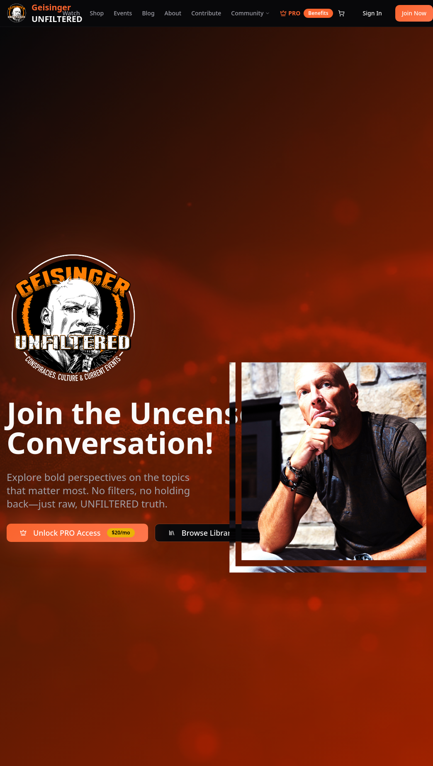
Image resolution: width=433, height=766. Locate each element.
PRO (306, 13)
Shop (97, 13)
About (173, 13)
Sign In (372, 13)
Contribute (206, 13)
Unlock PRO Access (77, 533)
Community (250, 13)
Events (123, 13)
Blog (148, 13)
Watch (71, 13)
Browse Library (201, 533)
